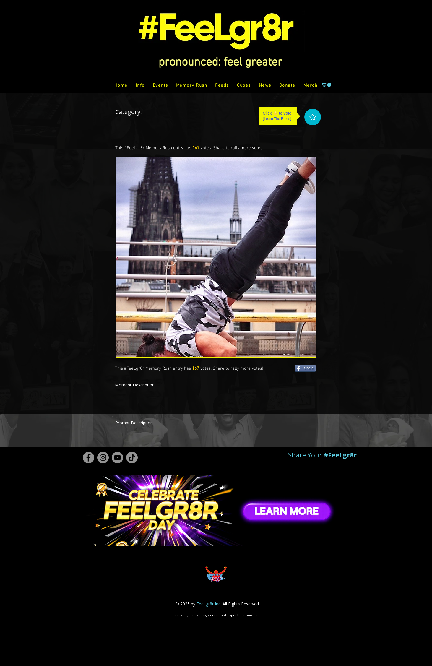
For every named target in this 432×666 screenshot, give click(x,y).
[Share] (305, 368)
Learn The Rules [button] (277, 119)
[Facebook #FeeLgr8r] (88, 457)
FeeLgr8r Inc (208, 604)
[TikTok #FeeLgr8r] (132, 457)
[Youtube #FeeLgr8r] (117, 457)
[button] (220, 63)
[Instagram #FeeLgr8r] (103, 457)
